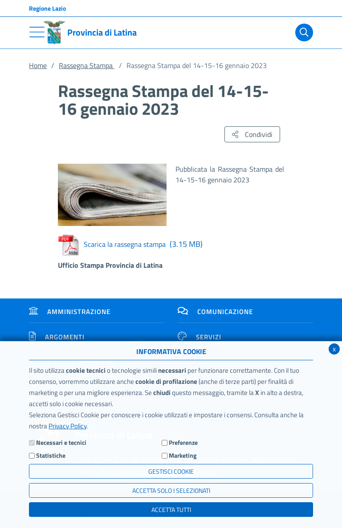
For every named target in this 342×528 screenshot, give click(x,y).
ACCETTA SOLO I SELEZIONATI (171, 490)
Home (38, 65)
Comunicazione (215, 311)
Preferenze (183, 442)
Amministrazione (69, 311)
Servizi (199, 337)
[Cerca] (302, 32)
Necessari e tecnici (61, 442)
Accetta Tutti (171, 509)
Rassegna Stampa (86, 65)
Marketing (182, 455)
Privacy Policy (67, 426)
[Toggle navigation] (37, 32)
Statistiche (50, 455)
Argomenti (57, 337)
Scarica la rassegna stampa (130, 244)
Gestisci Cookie (171, 471)
